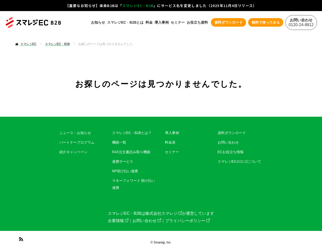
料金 (149, 22)
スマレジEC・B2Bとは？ (132, 133)
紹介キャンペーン (73, 152)
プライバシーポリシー (187, 221)
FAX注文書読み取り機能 (131, 152)
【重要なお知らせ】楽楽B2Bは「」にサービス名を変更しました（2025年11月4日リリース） (161, 5)
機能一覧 (119, 142)
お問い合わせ (228, 142)
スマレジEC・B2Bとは (125, 22)
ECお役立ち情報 (231, 152)
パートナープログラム (77, 142)
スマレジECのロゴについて (239, 161)
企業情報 (118, 221)
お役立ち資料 (197, 22)
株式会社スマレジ (163, 213)
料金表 (170, 142)
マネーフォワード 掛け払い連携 (133, 184)
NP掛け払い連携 (125, 171)
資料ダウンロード (232, 133)
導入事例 (162, 22)
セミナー (178, 22)
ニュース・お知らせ (75, 133)
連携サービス (122, 161)
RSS (20, 238)
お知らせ (98, 22)
